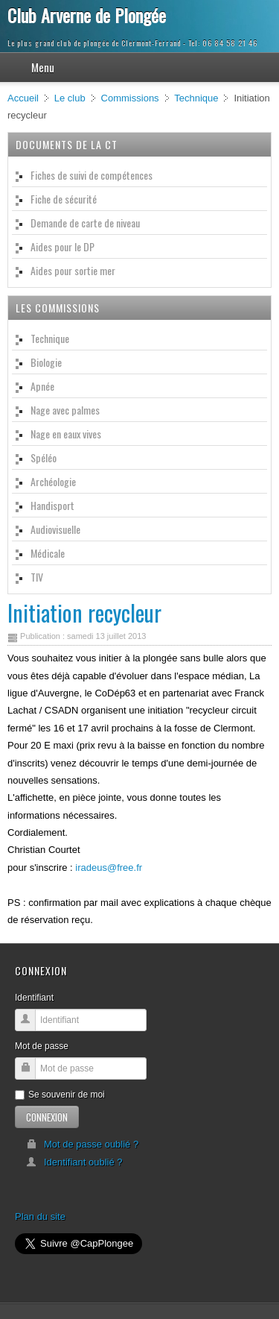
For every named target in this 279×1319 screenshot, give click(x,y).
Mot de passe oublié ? (82, 1144)
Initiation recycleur (84, 612)
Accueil (23, 98)
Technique (196, 98)
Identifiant (34, 997)
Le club (70, 98)
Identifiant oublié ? (74, 1162)
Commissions (130, 98)
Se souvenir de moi (60, 1094)
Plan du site (40, 1216)
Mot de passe (41, 1046)
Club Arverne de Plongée (86, 14)
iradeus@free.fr (108, 867)
